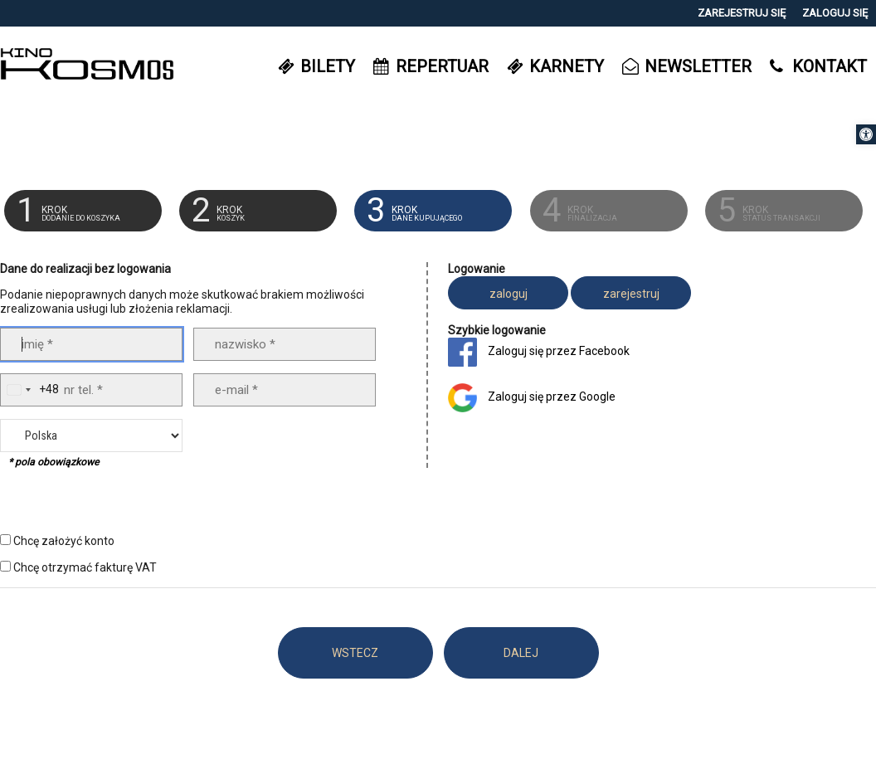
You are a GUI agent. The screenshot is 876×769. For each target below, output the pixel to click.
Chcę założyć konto (63, 541)
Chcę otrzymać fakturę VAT (85, 567)
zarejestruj (631, 293)
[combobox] (30, 390)
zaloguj (508, 293)
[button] (866, 134)
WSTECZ (355, 652)
